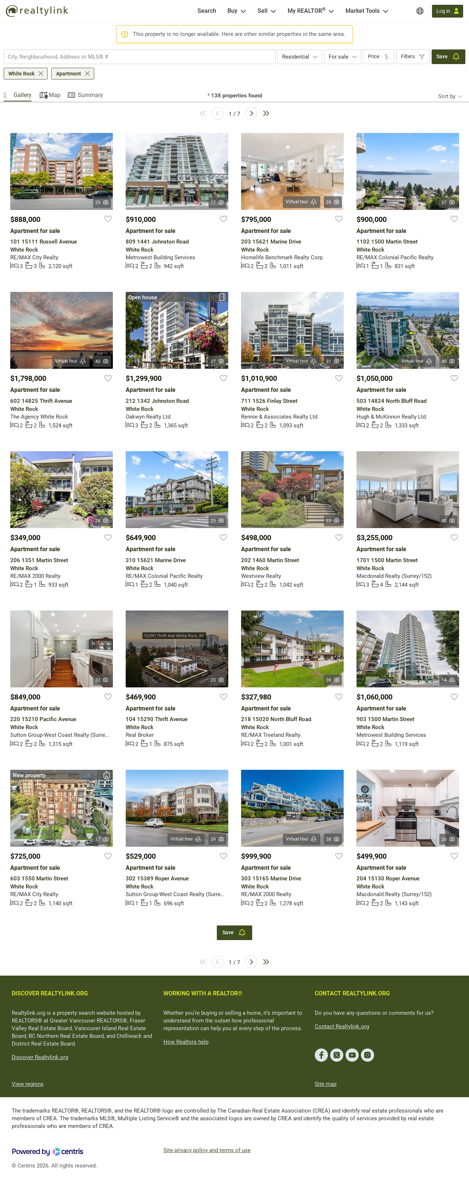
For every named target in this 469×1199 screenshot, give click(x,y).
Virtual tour (301, 201)
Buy (232, 10)
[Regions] (419, 11)
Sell (262, 10)
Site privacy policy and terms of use (207, 1150)
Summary (90, 95)
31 (333, 361)
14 (448, 680)
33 (333, 520)
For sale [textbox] (338, 56)
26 (333, 202)
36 (333, 680)
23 (217, 680)
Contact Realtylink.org (342, 1026)
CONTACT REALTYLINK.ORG (352, 993)
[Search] (207, 11)
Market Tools (363, 10)
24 (102, 520)
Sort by (446, 96)
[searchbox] (135, 57)
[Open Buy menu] (243, 11)
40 (102, 361)
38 (333, 839)
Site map (325, 1084)
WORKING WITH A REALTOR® (203, 993)
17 (217, 202)
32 (102, 680)
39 (217, 839)
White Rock (21, 74)
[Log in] (447, 11)
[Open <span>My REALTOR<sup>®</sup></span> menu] (331, 11)
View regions (28, 1084)
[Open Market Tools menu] (385, 11)
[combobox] (140, 56)
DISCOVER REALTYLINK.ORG (50, 993)
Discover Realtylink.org (40, 1057)
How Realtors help (185, 1042)
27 (448, 202)
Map (54, 95)
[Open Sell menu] (273, 11)
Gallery (23, 95)
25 (102, 202)
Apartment (68, 74)
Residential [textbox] (295, 56)
